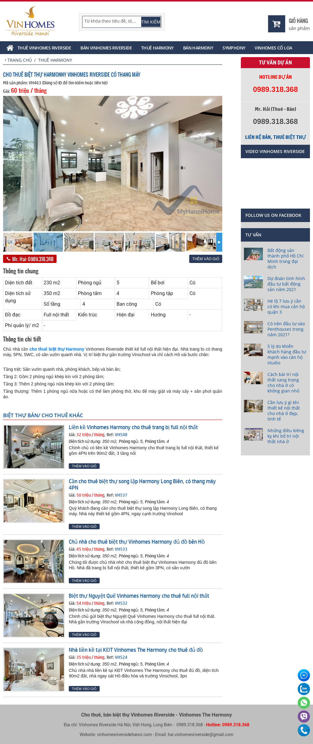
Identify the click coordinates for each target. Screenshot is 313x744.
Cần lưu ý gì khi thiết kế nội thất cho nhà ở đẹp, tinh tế (283, 410)
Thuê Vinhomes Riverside (44, 48)
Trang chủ (19, 60)
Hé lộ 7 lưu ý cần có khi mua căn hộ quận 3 (286, 306)
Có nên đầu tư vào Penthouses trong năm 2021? (286, 329)
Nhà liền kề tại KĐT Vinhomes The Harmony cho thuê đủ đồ (136, 649)
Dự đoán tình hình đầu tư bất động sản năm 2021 (286, 283)
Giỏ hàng (298, 20)
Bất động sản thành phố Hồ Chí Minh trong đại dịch (285, 258)
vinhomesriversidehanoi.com (124, 734)
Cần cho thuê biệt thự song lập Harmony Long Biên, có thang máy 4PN (142, 484)
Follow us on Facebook (273, 215)
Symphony (234, 48)
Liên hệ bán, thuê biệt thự (275, 137)
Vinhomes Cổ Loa (273, 48)
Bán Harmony (198, 48)
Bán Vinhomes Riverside (106, 48)
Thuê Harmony (157, 48)
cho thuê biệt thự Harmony (56, 349)
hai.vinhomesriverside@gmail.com (200, 734)
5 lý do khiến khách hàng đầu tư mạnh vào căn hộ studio (286, 354)
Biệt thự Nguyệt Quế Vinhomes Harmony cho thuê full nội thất (139, 595)
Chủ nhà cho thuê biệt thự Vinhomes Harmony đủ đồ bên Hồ (137, 541)
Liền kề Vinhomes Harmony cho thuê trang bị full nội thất (133, 427)
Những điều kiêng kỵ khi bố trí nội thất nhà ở (285, 436)
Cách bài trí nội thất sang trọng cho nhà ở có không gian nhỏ (283, 382)
